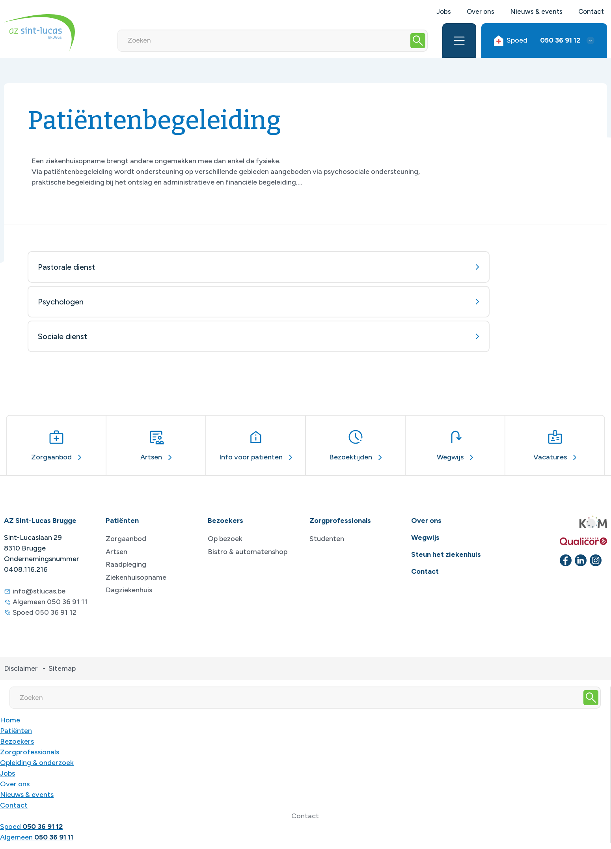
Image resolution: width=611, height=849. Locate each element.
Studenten (326, 538)
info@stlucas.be (39, 591)
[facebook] (566, 560)
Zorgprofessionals (29, 752)
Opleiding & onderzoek (37, 762)
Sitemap (62, 668)
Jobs (443, 11)
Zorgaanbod (126, 538)
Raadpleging (126, 564)
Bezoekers (17, 741)
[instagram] (596, 560)
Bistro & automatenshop (247, 551)
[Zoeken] (263, 40)
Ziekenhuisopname (136, 577)
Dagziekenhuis (129, 590)
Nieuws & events (536, 11)
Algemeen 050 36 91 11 (50, 601)
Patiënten (16, 730)
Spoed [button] (537, 40)
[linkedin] (581, 560)
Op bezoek (225, 538)
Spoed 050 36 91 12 (44, 612)
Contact (591, 11)
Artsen (116, 551)
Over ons (480, 11)
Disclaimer (21, 668)
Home (10, 720)
